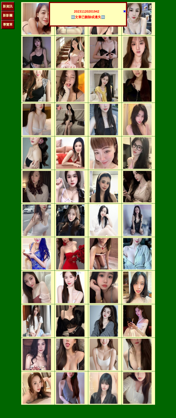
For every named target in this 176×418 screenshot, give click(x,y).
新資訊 (8, 6)
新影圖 (8, 15)
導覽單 (8, 24)
